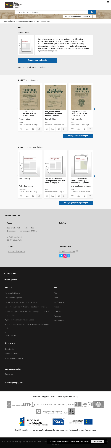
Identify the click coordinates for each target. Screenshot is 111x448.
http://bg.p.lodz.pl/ (67, 251)
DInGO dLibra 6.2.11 (46, 441)
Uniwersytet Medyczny (13, 298)
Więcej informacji (82, 441)
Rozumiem (98, 441)
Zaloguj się (9, 374)
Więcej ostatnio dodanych (78, 136)
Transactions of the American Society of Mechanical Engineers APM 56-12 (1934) (80, 181)
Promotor (57, 307)
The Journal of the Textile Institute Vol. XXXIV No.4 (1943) (79, 114)
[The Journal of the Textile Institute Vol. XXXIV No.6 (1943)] (30, 97)
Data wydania (59, 321)
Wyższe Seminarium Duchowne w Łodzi (19, 320)
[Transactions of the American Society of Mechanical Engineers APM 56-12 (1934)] (81, 164)
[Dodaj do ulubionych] (21, 129)
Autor (56, 298)
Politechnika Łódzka (31, 21)
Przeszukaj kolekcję (37, 60)
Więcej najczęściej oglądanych (76, 203)
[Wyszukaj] (92, 12)
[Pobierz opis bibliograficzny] (27, 129)
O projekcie (9, 349)
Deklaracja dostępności (14, 358)
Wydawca (57, 316)
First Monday (24, 179)
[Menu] (108, 2)
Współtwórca (59, 302)
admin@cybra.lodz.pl (16, 251)
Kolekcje (20, 21)
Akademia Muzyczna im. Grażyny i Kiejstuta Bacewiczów (26, 307)
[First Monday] (30, 164)
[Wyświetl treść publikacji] (33, 129)
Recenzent (57, 311)
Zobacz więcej (10, 335)
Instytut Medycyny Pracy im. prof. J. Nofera (21, 302)
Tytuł (55, 293)
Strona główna (9, 21)
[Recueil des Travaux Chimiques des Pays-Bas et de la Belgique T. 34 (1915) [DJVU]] (55, 164)
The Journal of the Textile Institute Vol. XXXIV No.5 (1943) (53, 114)
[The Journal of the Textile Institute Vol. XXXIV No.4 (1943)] (81, 97)
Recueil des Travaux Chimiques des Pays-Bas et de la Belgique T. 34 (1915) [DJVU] (55, 181)
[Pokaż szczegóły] (38, 129)
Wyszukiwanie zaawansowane (77, 16)
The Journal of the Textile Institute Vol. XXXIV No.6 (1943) (28, 114)
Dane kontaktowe (11, 353)
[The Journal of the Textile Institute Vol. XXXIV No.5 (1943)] (55, 97)
